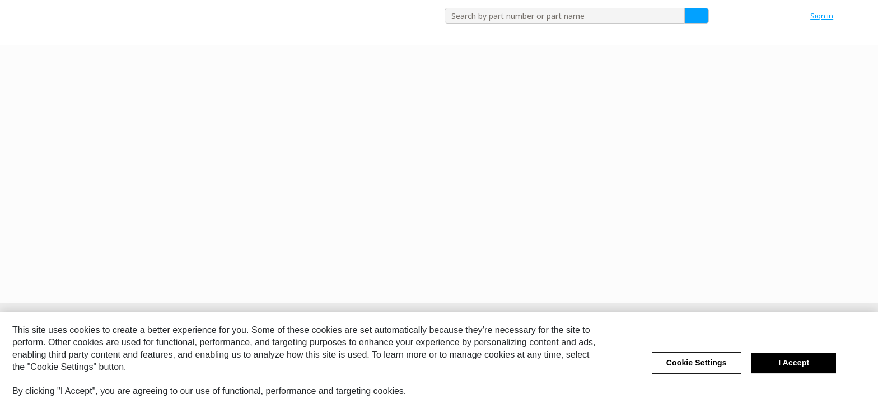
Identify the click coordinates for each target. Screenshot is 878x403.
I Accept (793, 368)
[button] (828, 15)
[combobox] (560, 15)
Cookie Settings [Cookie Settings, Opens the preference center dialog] (696, 368)
